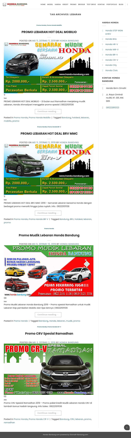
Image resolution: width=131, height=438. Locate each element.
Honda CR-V (111, 60)
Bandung (66, 117)
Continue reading (48, 111)
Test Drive (91, 4)
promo (15, 120)
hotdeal (76, 117)
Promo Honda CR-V (54, 327)
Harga (58, 4)
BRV (72, 219)
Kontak (101, 4)
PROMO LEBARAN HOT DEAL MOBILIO (49, 32)
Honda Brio (111, 39)
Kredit (65, 4)
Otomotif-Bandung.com (79, 434)
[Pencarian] (128, 4)
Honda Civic (111, 70)
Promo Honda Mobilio (54, 25)
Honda (52, 320)
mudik (69, 320)
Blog (121, 4)
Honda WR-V (111, 49)
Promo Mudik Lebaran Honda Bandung (49, 235)
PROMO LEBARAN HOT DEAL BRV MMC (49, 133)
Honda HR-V (111, 44)
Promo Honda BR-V (54, 127)
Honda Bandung (69, 40)
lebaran (85, 117)
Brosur (81, 4)
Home (43, 4)
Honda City (111, 65)
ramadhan (9, 422)
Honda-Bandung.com (51, 434)
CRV (72, 419)
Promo (73, 4)
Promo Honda (41, 25)
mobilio (8, 120)
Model (50, 4)
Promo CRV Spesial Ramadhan (49, 333)
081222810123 (112, 107)
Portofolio (111, 4)
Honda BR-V (111, 54)
